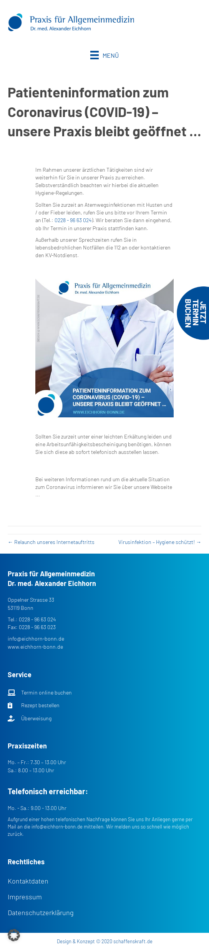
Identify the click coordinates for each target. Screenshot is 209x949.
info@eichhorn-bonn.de (36, 638)
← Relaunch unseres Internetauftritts (51, 542)
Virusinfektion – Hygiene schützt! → (159, 542)
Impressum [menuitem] (25, 896)
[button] (14, 935)
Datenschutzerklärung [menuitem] (41, 912)
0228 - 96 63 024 (73, 220)
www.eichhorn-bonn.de (35, 646)
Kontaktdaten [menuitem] (28, 881)
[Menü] (104, 55)
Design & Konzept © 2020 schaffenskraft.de (105, 941)
